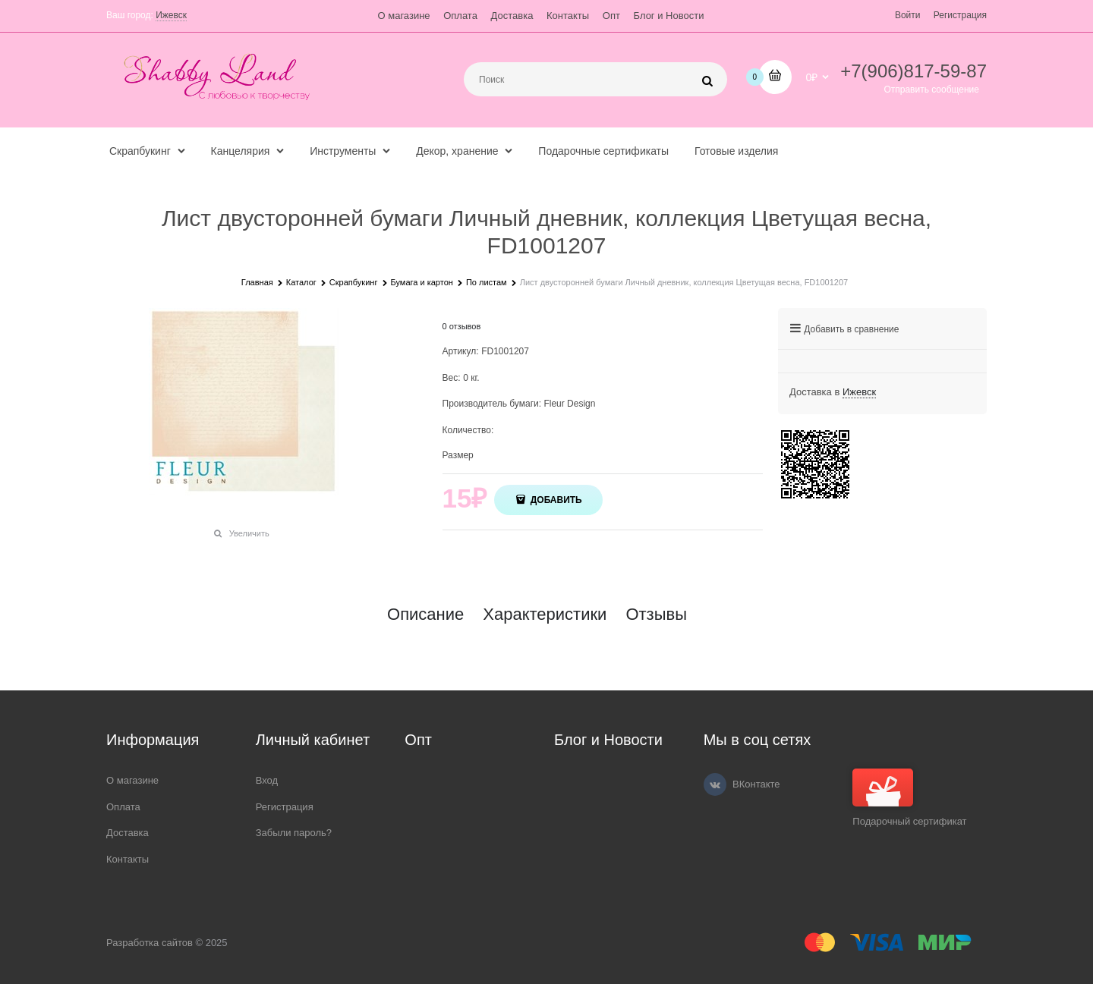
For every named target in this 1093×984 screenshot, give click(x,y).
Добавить (554, 500)
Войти (908, 15)
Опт (611, 15)
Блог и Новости (669, 15)
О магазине (404, 15)
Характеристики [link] (544, 614)
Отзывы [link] (656, 614)
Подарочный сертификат (909, 798)
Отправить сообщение (931, 89)
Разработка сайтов (149, 942)
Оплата (460, 15)
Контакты (567, 15)
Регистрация (960, 15)
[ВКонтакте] (715, 784)
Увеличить (249, 533)
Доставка (512, 15)
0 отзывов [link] (462, 326)
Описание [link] (425, 614)
